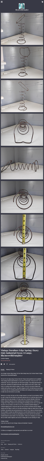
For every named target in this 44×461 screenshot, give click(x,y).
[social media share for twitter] (4, 364)
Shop (2, 444)
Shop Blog (17, 449)
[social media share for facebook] (1, 364)
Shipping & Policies (10, 369)
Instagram (12, 449)
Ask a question (12, 364)
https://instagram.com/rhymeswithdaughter (10, 434)
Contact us (20, 444)
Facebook (7, 449)
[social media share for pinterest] (7, 364)
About (5, 444)
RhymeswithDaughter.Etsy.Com (7, 427)
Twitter (2, 449)
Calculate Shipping (5, 358)
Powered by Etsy (4, 458)
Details (3, 369)
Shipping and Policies (12, 444)
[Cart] (42, 2)
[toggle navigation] (2, 2)
